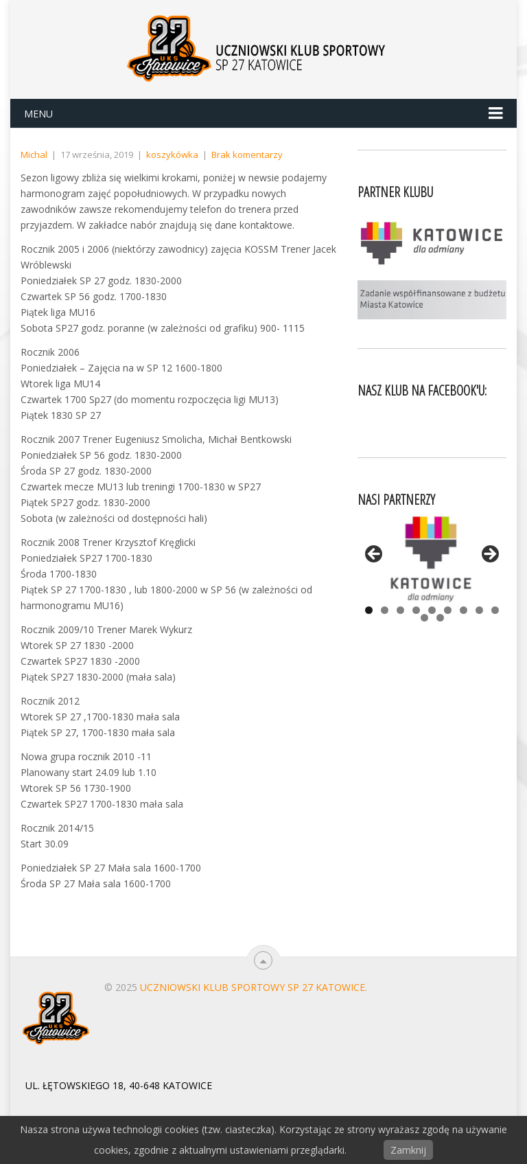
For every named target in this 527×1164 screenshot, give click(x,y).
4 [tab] (416, 610)
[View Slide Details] (432, 558)
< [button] (374, 555)
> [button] (489, 555)
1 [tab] (369, 610)
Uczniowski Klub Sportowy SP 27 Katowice (252, 987)
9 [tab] (495, 610)
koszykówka (172, 154)
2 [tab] (384, 610)
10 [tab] (424, 617)
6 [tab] (448, 610)
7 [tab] (463, 610)
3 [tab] (400, 610)
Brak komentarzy (247, 154)
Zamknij (408, 1149)
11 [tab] (440, 617)
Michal (34, 154)
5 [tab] (432, 610)
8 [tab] (479, 610)
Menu (38, 113)
